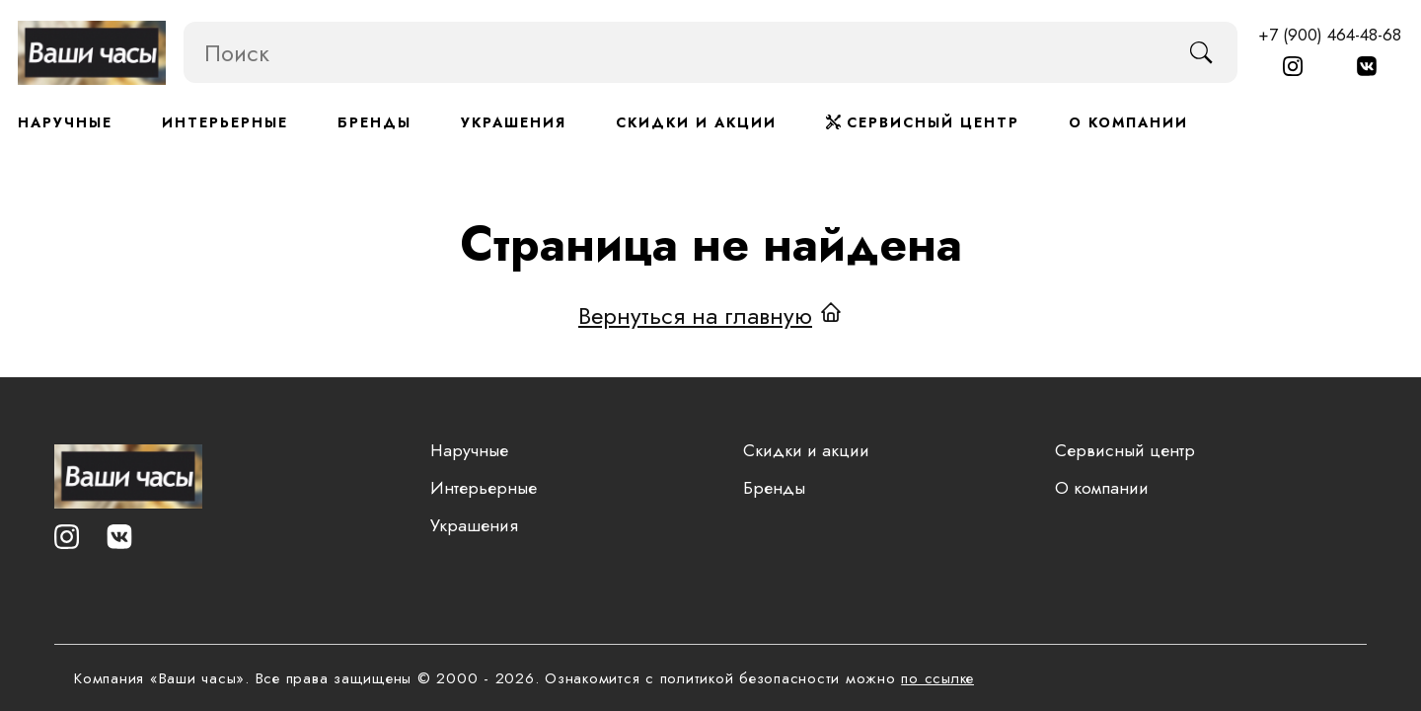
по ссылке (937, 678)
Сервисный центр (922, 122)
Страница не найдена (711, 243)
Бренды (374, 122)
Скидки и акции (696, 122)
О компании (1128, 122)
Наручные (65, 122)
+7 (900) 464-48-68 (1329, 34)
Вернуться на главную (695, 314)
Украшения (513, 122)
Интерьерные (225, 122)
